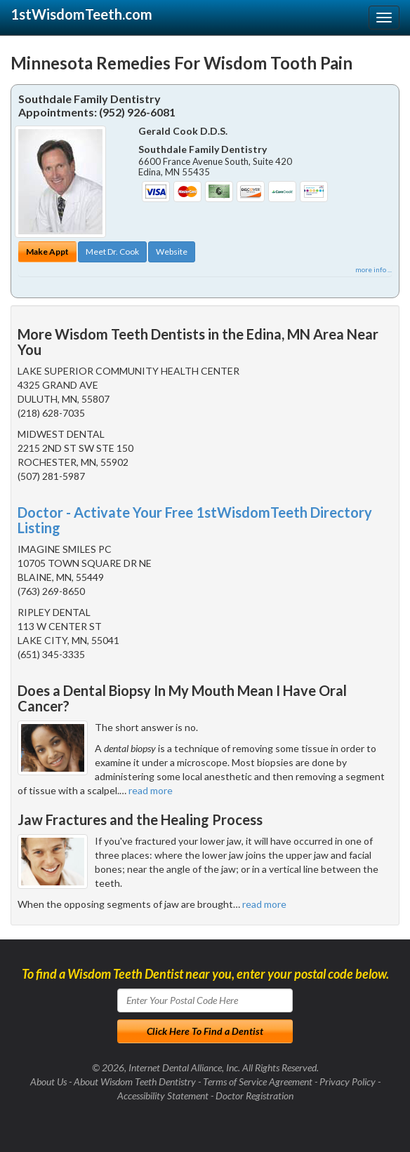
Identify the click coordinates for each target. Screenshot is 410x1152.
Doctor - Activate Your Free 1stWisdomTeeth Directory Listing (195, 520)
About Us (48, 1081)
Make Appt (47, 251)
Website (171, 251)
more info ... (373, 269)
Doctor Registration (254, 1095)
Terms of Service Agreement (257, 1081)
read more (150, 790)
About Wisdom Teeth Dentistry (135, 1081)
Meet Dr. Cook (112, 251)
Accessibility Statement (163, 1095)
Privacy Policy (347, 1081)
